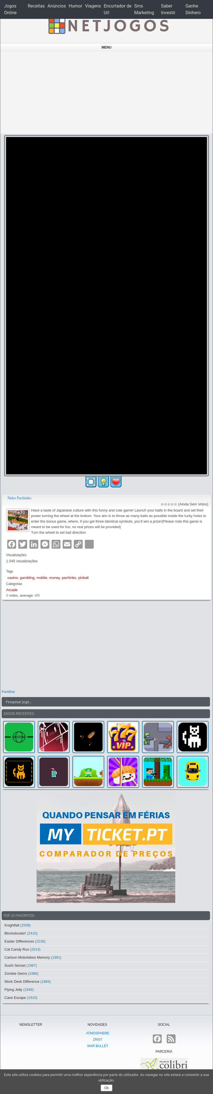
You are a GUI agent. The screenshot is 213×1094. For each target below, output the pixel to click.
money (54, 578)
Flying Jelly (13, 989)
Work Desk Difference (21, 981)
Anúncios (56, 6)
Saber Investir (168, 9)
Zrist (98, 1040)
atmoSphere (97, 1033)
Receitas (36, 6)
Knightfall (11, 925)
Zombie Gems (15, 973)
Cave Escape (15, 998)
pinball (83, 578)
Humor (75, 6)
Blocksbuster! (15, 933)
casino (12, 578)
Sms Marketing (144, 9)
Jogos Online (10, 9)
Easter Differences (19, 941)
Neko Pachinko (19, 498)
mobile (42, 578)
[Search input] (102, 701)
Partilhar (8, 692)
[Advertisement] (106, 92)
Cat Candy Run (16, 949)
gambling (27, 578)
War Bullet (97, 1046)
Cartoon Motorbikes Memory (27, 957)
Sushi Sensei (15, 965)
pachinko (69, 578)
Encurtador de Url (117, 9)
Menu (106, 47)
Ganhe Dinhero (193, 9)
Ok (106, 1088)
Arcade (11, 590)
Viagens (93, 6)
